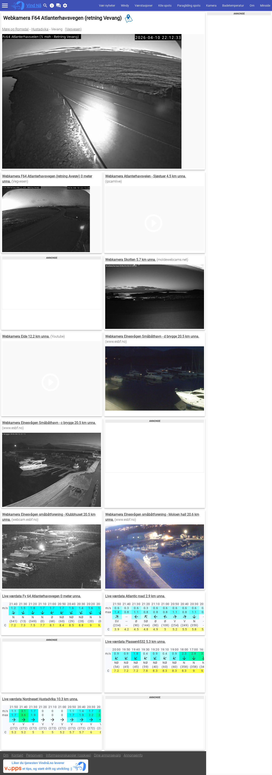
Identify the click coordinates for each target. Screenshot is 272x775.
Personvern (34, 755)
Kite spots (164, 5)
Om (252, 5)
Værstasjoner (144, 5)
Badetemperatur (233, 5)
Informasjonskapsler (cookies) (68, 755)
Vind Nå (33, 5)
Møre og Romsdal (15, 29)
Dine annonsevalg (107, 755)
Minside (265, 5)
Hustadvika (39, 29)
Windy (125, 5)
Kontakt (17, 755)
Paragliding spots (188, 5)
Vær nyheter (107, 5)
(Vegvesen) (73, 29)
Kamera (211, 5)
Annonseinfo (133, 755)
